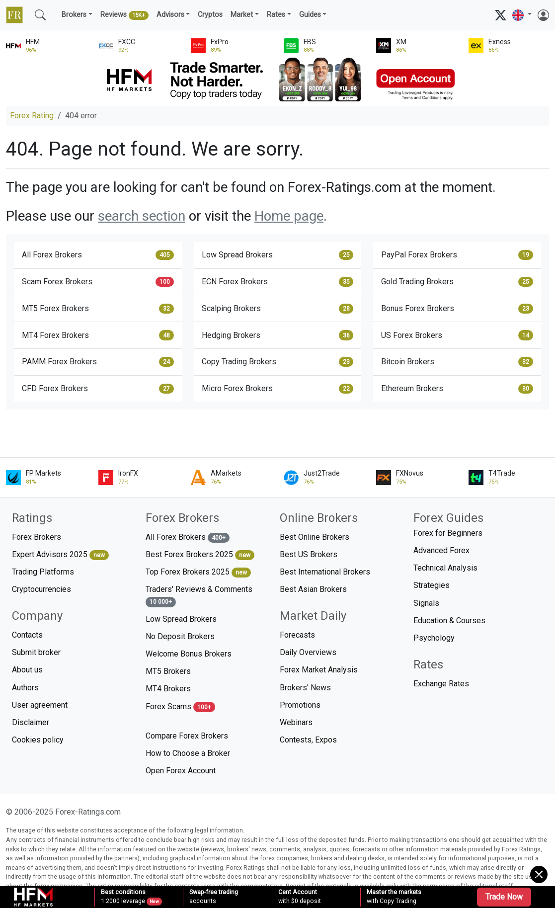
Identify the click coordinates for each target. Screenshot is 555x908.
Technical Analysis (445, 568)
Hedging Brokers (278, 335)
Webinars (296, 722)
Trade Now (504, 897)
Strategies (431, 585)
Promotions (300, 705)
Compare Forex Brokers (187, 736)
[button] (522, 15)
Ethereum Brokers (457, 389)
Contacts (27, 635)
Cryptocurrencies (41, 589)
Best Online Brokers (314, 537)
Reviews (124, 15)
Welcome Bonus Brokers (189, 654)
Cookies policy (38, 739)
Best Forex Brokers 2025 (200, 555)
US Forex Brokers (457, 335)
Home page (288, 216)
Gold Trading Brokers (457, 282)
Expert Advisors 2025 (60, 555)
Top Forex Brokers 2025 (198, 572)
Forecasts (297, 635)
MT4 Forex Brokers (98, 335)
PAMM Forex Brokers (98, 362)
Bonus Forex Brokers (457, 309)
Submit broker (36, 652)
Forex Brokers (36, 537)
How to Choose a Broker (188, 753)
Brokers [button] (74, 14)
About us (27, 669)
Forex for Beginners (447, 533)
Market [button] (242, 14)
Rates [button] (276, 14)
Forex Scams (180, 707)
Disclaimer (30, 722)
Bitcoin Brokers (457, 362)
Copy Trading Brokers (278, 362)
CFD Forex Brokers (98, 389)
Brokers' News (305, 687)
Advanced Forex (441, 550)
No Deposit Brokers (180, 636)
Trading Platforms (43, 572)
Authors (25, 687)
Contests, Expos (308, 739)
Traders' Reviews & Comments (199, 595)
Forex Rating (32, 115)
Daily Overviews (308, 652)
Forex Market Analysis (319, 669)
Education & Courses (449, 620)
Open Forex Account (181, 770)
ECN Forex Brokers (278, 282)
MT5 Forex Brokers (98, 309)
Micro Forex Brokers (278, 389)
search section (141, 216)
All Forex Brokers (98, 255)
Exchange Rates (441, 683)
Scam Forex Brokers (98, 282)
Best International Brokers (325, 572)
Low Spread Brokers (278, 255)
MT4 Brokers (168, 688)
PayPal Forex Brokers (457, 255)
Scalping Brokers (278, 309)
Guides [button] (310, 14)
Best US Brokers (308, 554)
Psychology (434, 638)
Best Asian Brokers (313, 589)
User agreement (40, 705)
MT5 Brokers (168, 671)
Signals (426, 603)
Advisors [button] (170, 14)
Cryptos (210, 14)
